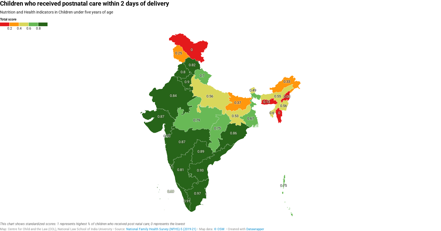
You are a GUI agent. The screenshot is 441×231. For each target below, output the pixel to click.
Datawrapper (255, 229)
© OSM (219, 229)
